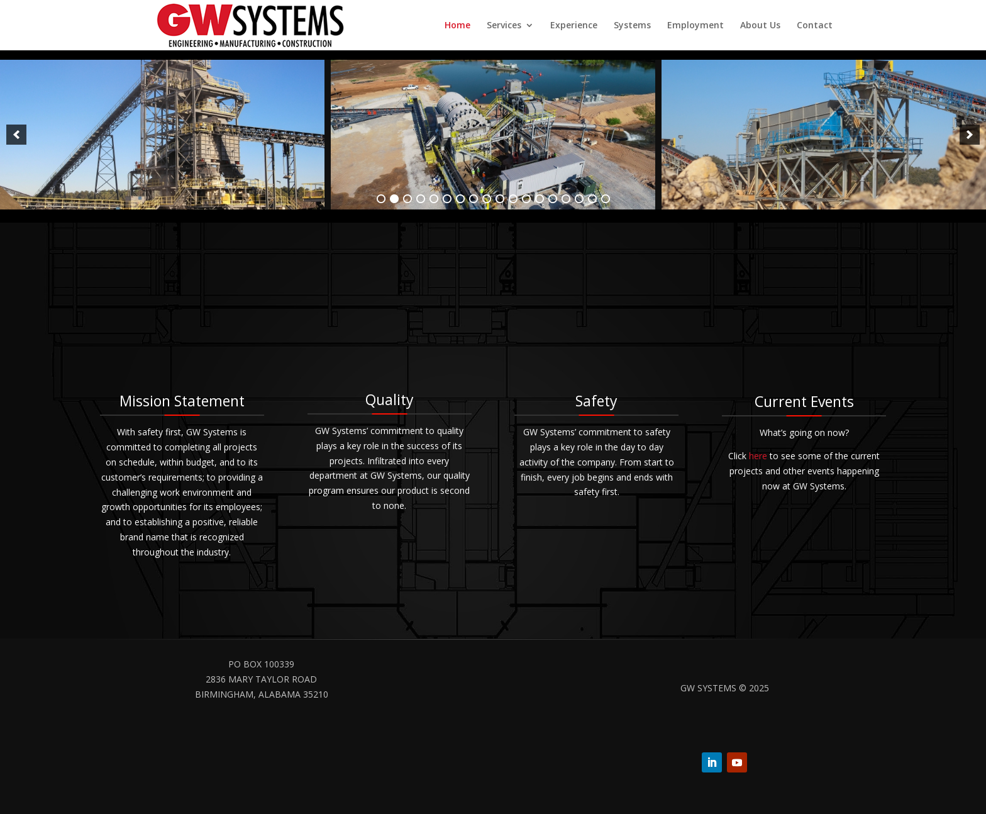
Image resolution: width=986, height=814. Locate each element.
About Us (760, 26)
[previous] (16, 135)
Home (457, 26)
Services (504, 26)
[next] (970, 135)
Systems (632, 26)
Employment (695, 26)
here (758, 456)
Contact (815, 26)
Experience (573, 26)
